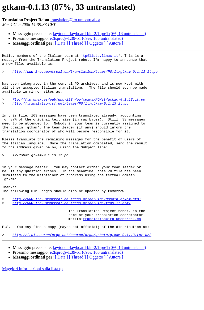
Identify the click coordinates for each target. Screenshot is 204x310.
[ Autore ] (115, 43)
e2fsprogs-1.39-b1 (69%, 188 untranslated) (86, 38)
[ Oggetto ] (96, 43)
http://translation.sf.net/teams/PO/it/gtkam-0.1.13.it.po (70, 113)
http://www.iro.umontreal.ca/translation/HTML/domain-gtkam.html (76, 228)
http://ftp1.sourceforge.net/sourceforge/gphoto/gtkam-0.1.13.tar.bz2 (81, 271)
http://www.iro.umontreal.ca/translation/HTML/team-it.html (71, 233)
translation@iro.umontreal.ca (75, 20)
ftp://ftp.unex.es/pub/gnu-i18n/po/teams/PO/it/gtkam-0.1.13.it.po (78, 108)
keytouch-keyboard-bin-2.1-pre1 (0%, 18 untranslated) (99, 33)
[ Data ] (61, 43)
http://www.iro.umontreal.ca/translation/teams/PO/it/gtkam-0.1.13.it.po (85, 75)
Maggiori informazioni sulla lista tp (32, 305)
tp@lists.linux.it (100, 56)
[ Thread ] (77, 43)
